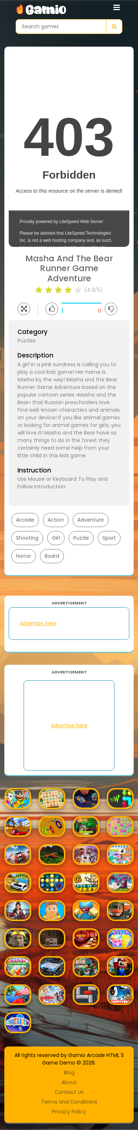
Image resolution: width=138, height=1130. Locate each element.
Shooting (27, 538)
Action (56, 519)
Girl (56, 538)
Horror (23, 556)
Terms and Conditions (69, 1101)
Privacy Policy (69, 1111)
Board (52, 556)
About (69, 1082)
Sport (109, 538)
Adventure (90, 519)
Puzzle (81, 538)
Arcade (25, 519)
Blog (69, 1072)
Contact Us (69, 1092)
